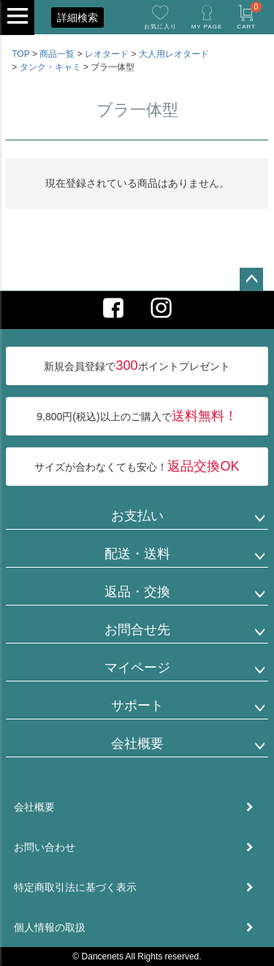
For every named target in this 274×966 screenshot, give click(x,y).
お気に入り (160, 26)
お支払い (137, 516)
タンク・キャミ (50, 67)
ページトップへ (251, 279)
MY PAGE (207, 26)
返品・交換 (137, 591)
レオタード (107, 54)
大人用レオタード (174, 54)
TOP (20, 54)
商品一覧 (57, 54)
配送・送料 (137, 553)
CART (249, 15)
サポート (137, 705)
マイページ (137, 667)
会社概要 (137, 743)
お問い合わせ (44, 847)
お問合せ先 (137, 629)
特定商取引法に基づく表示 (75, 887)
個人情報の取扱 (49, 927)
